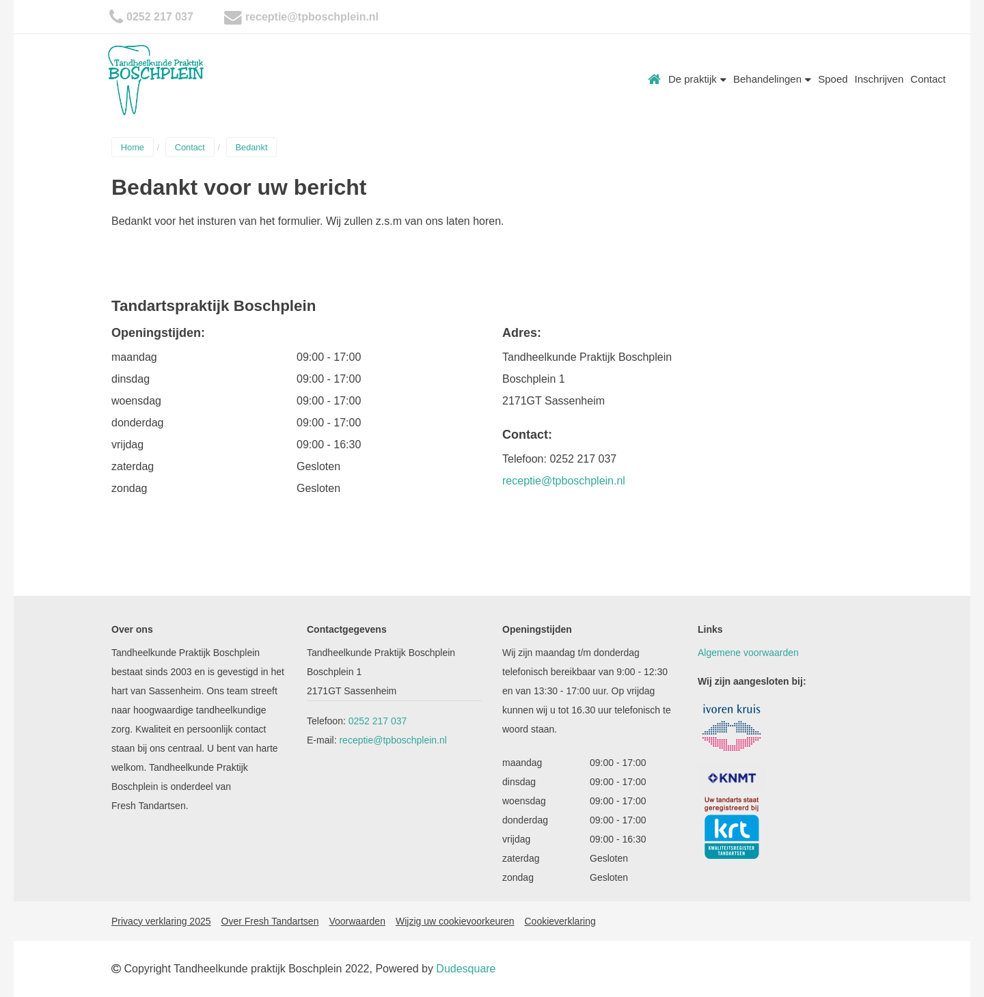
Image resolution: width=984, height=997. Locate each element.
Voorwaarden (357, 921)
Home (654, 79)
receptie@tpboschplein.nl (312, 17)
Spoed (832, 79)
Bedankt (251, 147)
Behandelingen (772, 79)
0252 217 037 (159, 17)
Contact (928, 79)
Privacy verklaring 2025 (161, 921)
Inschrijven (879, 79)
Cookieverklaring (559, 921)
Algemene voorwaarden (748, 652)
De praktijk (697, 79)
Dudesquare (465, 968)
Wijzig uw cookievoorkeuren (455, 921)
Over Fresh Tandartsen (270, 921)
